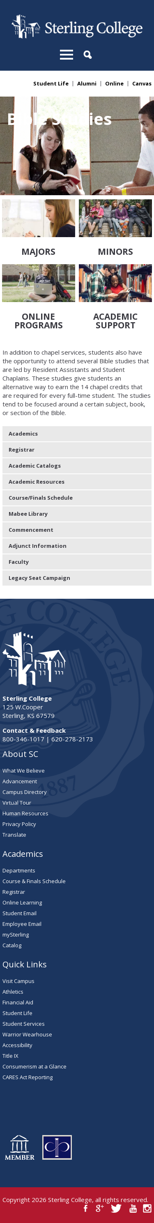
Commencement (31, 529)
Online (114, 83)
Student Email (19, 913)
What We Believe (23, 770)
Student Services (23, 1023)
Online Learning (22, 902)
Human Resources (25, 813)
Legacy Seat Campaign (39, 578)
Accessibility (17, 1045)
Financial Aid (17, 1002)
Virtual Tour (16, 802)
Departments (18, 870)
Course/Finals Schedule (41, 497)
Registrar (21, 449)
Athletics (12, 991)
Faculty (19, 561)
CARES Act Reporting (27, 1077)
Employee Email (21, 924)
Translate (14, 834)
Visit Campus (18, 981)
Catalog (11, 945)
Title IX (10, 1055)
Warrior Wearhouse (27, 1034)
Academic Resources (36, 481)
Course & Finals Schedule (34, 881)
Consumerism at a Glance (34, 1066)
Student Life (51, 83)
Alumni (87, 83)
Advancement (19, 781)
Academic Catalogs (35, 465)
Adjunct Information (38, 545)
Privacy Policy (19, 824)
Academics (23, 433)
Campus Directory (24, 792)
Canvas (142, 83)
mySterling (15, 934)
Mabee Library (28, 513)
